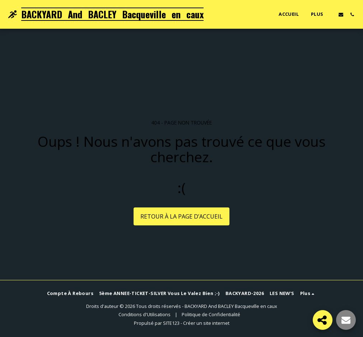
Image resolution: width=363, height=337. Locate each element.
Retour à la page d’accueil (181, 216)
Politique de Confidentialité (211, 314)
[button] (341, 14)
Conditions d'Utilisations (144, 314)
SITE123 (171, 323)
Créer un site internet (206, 323)
